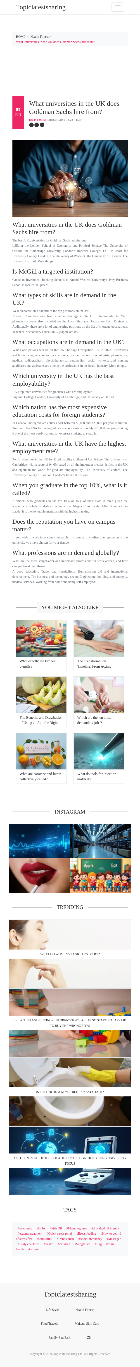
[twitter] (36, 125)
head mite (25, 1228)
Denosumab (66, 1239)
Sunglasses (83, 1244)
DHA (41, 1228)
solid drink (45, 1239)
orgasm (34, 1249)
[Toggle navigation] (118, 7)
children (64, 1244)
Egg (99, 1244)
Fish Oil (56, 1228)
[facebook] (31, 125)
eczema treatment (30, 1233)
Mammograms (77, 1228)
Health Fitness (40, 36)
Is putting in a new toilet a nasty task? (70, 1092)
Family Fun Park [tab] (60, 1337)
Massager (114, 1239)
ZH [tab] (89, 1337)
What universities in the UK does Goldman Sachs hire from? (55, 42)
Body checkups (29, 1244)
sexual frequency (91, 1239)
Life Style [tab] (52, 1310)
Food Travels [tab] (49, 1323)
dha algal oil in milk (106, 1228)
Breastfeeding (87, 1233)
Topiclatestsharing (69, 1294)
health (49, 1244)
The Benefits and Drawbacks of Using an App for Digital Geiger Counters (41, 723)
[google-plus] (42, 125)
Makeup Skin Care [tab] (87, 1323)
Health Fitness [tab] (85, 1310)
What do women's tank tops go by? (70, 954)
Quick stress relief (60, 1233)
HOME (21, 36)
